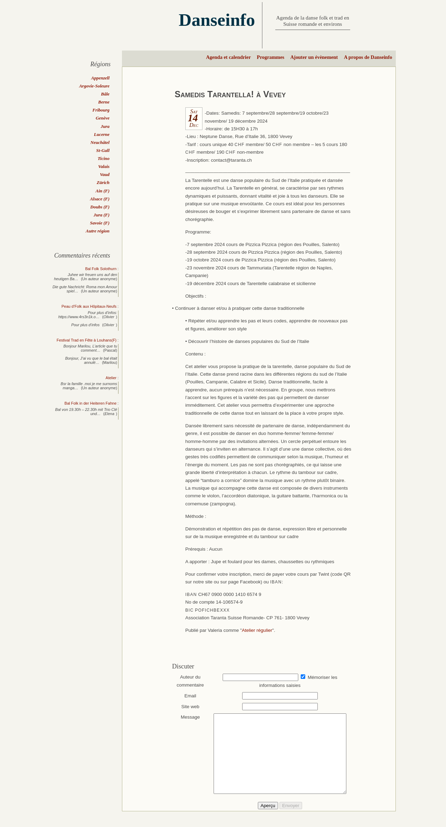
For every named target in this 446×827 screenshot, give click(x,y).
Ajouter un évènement (314, 57)
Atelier (111, 378)
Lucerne (102, 134)
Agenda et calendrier (228, 57)
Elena (109, 414)
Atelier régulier (257, 630)
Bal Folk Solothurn (100, 269)
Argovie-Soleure (94, 86)
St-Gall (102, 150)
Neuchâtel (99, 142)
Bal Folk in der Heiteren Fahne (90, 403)
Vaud (104, 174)
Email (187, 695)
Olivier (108, 317)
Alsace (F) (99, 198)
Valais (104, 166)
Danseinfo (217, 20)
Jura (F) (101, 214)
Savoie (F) (99, 222)
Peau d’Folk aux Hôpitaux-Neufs (89, 306)
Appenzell (100, 78)
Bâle (105, 94)
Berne (104, 102)
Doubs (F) (99, 206)
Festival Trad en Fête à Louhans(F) (86, 340)
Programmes (270, 57)
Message (187, 717)
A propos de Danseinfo (368, 57)
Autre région (97, 230)
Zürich (103, 182)
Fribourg (100, 110)
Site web (187, 706)
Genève (103, 118)
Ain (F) (102, 190)
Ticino (103, 158)
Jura (105, 126)
